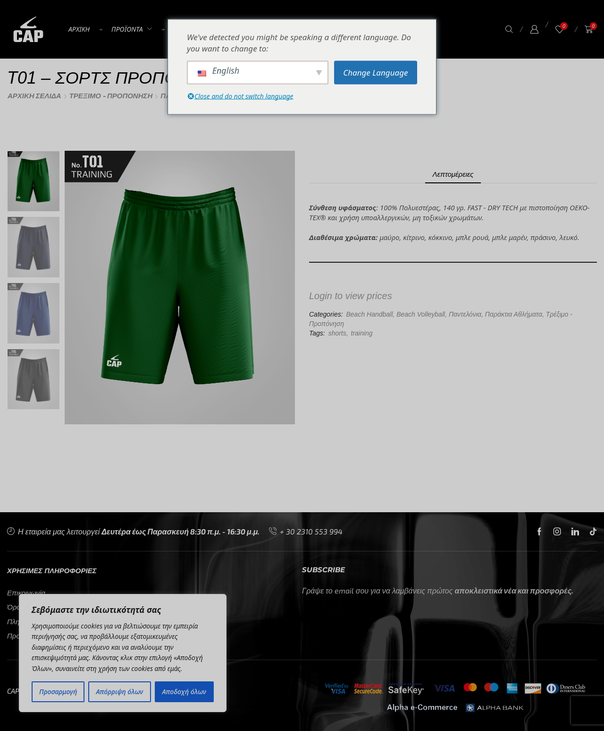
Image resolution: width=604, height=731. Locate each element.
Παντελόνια (465, 314)
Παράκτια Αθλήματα (513, 314)
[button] (509, 29)
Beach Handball (369, 314)
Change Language (375, 72)
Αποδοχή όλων (184, 691)
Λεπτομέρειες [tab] (452, 174)
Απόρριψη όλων (119, 691)
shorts (337, 333)
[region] (122, 653)
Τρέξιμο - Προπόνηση (111, 95)
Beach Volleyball (420, 314)
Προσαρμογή (58, 691)
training (362, 333)
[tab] (452, 174)
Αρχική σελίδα (34, 95)
